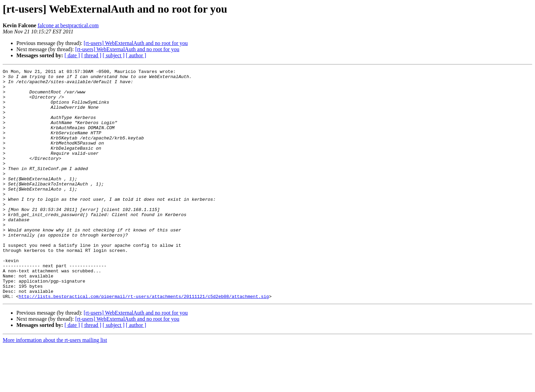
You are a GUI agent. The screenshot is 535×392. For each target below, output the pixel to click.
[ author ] (136, 55)
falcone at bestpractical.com (68, 25)
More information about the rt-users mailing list (55, 386)
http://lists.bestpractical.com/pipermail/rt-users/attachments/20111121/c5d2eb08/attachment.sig (144, 342)
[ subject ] (114, 55)
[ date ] (72, 55)
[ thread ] (91, 55)
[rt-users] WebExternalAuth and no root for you (136, 43)
